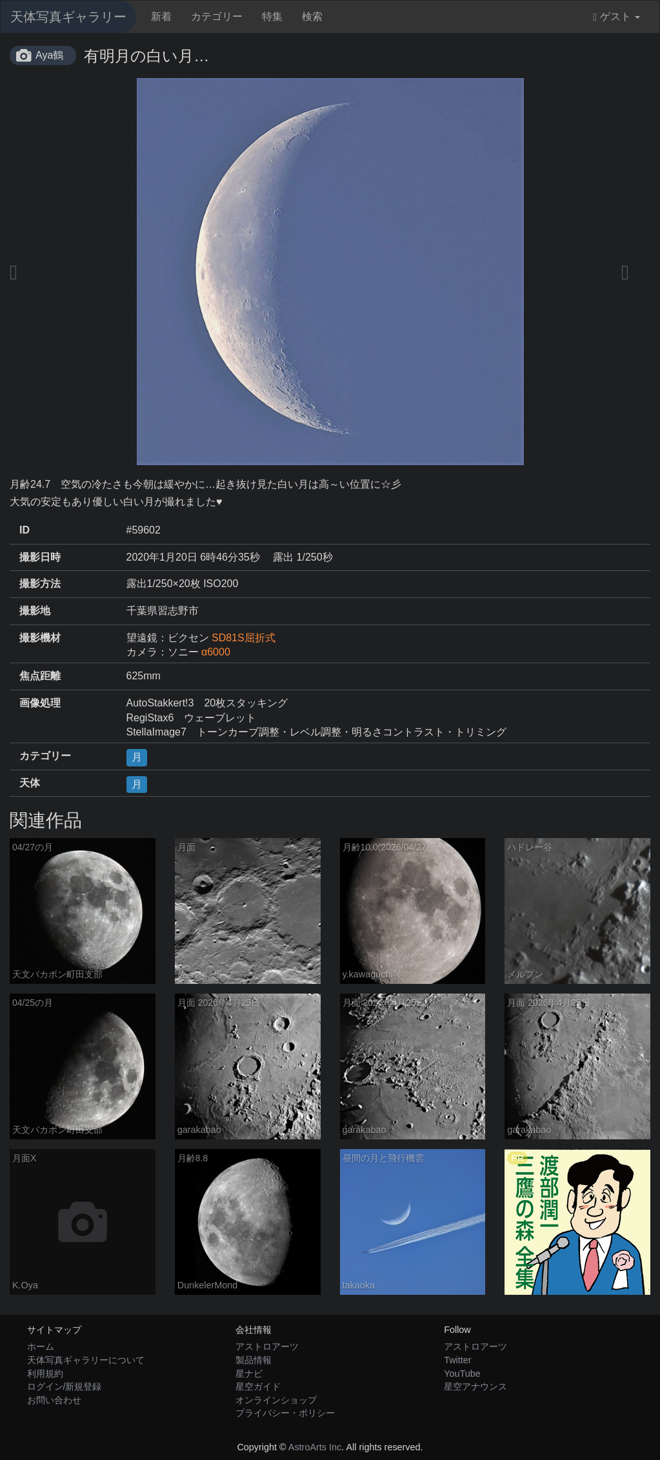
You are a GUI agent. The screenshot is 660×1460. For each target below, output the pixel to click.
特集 (272, 16)
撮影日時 (40, 557)
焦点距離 (40, 675)
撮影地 (34, 610)
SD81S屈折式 (243, 637)
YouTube (462, 1373)
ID (24, 530)
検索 (312, 16)
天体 (29, 782)
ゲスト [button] (616, 17)
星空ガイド (258, 1386)
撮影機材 (40, 637)
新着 (161, 16)
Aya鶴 (49, 55)
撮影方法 (40, 583)
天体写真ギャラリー (68, 17)
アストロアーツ (267, 1346)
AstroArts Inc (314, 1447)
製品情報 (253, 1360)
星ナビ (249, 1373)
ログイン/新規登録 (64, 1386)
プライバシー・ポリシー (285, 1413)
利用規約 (45, 1373)
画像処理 (40, 702)
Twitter (457, 1360)
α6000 (215, 651)
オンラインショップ (276, 1400)
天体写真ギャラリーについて (86, 1360)
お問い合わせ (54, 1400)
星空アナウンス (475, 1386)
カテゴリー (217, 16)
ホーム (40, 1346)
